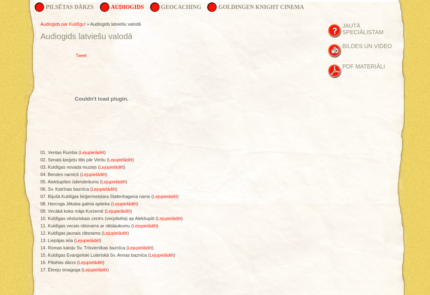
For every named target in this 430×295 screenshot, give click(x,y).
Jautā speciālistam (362, 28)
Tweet (81, 55)
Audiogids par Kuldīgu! (63, 24)
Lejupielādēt (92, 152)
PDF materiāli (363, 66)
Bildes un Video (367, 46)
